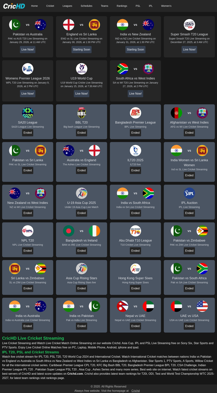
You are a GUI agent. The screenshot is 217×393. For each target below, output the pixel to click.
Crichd (135, 390)
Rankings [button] (122, 5)
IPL (151, 5)
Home (34, 5)
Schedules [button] (86, 5)
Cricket (50, 5)
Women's (166, 5)
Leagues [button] (67, 5)
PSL (138, 5)
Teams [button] (104, 5)
